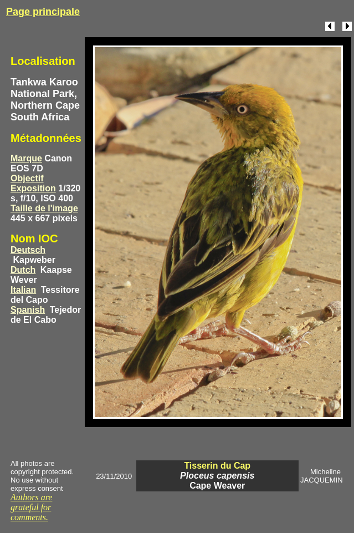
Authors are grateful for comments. (31, 507)
